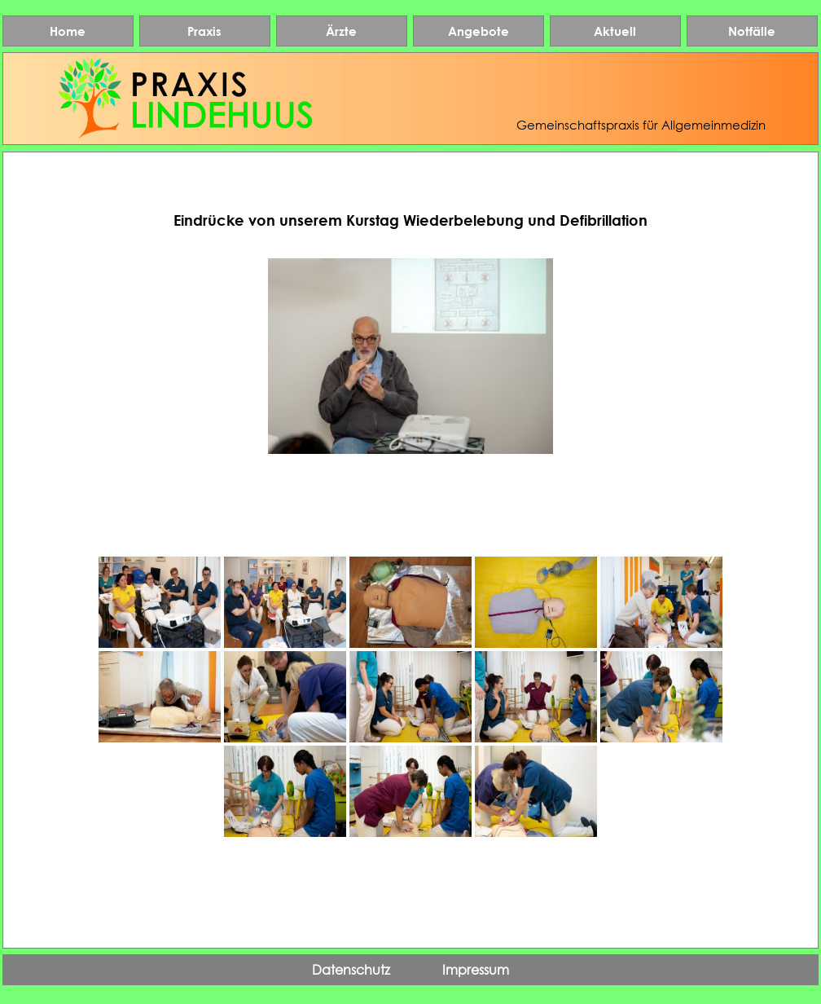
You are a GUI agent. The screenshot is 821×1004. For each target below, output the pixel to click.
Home (68, 31)
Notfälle (751, 31)
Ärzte (341, 31)
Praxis (204, 31)
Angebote (478, 31)
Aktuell (615, 31)
